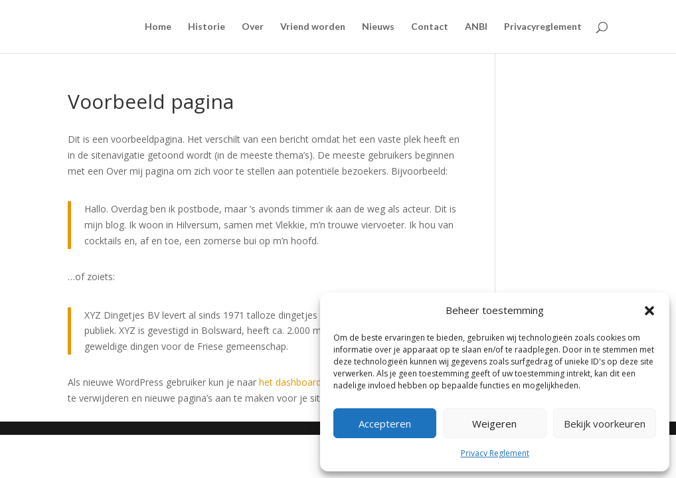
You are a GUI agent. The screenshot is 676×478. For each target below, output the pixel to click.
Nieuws (378, 27)
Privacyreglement (543, 27)
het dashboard (290, 382)
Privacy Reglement (495, 453)
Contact (429, 27)
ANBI (476, 27)
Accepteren (385, 423)
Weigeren (494, 423)
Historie (206, 27)
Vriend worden (312, 27)
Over (253, 27)
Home (158, 27)
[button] (649, 310)
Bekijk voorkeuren (604, 423)
